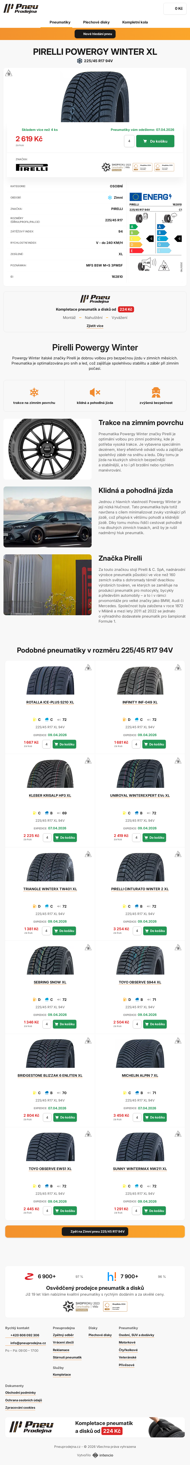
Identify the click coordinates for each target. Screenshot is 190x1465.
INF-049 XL (140, 702)
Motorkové (131, 1340)
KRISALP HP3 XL (50, 795)
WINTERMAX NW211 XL (140, 1169)
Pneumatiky (59, 22)
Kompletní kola (135, 22)
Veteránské (131, 1355)
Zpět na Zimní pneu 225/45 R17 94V (95, 1231)
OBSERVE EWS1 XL (50, 1169)
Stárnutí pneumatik (69, 1355)
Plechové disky (96, 22)
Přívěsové (130, 1362)
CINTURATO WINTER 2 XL (140, 889)
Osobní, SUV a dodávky (141, 1332)
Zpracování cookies (21, 1405)
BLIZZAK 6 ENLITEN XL (50, 1075)
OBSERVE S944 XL (140, 982)
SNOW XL (50, 982)
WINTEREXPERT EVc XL (140, 795)
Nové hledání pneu (95, 34)
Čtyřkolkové (132, 1347)
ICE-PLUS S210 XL (50, 702)
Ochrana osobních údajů (24, 1398)
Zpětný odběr (64, 1332)
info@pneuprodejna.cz (28, 1341)
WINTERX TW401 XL (50, 889)
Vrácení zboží (65, 1340)
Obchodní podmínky (21, 1390)
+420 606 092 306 (25, 1333)
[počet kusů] (129, 141)
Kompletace (63, 1372)
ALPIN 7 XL (140, 1075)
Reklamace (62, 1347)
